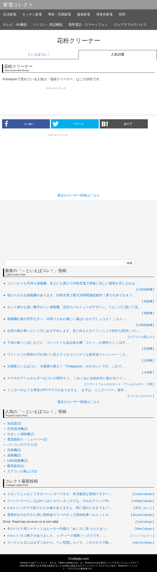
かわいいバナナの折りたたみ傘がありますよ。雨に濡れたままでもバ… (59, 508)
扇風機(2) (14, 455)
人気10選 (117, 54)
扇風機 (148, 301)
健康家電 (83, 14)
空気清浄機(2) (17, 428)
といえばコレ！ (39, 54)
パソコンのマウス (140, 396)
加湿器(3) (14, 423)
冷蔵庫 (148, 372)
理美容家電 (104, 14)
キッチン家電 (32, 14)
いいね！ (18, 124)
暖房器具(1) (15, 466)
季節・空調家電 (59, 14)
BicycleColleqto (143, 514)
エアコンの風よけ (140, 336)
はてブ (117, 124)
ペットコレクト (142, 535)
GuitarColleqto (143, 494)
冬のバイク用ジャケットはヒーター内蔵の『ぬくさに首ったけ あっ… (58, 528)
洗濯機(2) (14, 450)
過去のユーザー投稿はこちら (78, 195)
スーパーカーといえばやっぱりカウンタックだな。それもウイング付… (59, 501)
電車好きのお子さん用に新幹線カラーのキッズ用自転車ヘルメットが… (59, 514)
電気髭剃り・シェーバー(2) (27, 439)
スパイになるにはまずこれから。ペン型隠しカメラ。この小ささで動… (59, 542)
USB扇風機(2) (17, 460)
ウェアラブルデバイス (130, 24)
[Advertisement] (78, 101)
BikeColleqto (144, 528)
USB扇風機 (145, 289)
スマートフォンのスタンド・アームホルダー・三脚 (119, 384)
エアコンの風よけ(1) (22, 471)
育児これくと (143, 508)
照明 (122, 14)
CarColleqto (144, 521)
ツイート (68, 124)
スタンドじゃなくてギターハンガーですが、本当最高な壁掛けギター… (59, 494)
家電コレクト (18, 4)
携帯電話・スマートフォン (88, 24)
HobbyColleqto (142, 501)
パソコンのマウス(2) (22, 444)
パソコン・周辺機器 (47, 24)
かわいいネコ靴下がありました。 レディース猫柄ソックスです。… (56, 535)
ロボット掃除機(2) (20, 434)
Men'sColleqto (143, 542)
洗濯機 (148, 348)
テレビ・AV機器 (15, 24)
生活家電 (9, 14)
